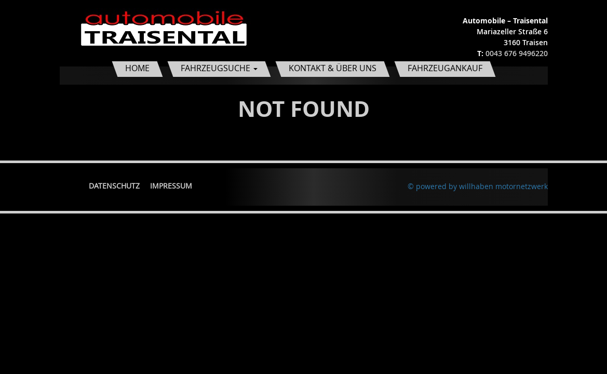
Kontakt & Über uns (332, 68)
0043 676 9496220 (516, 53)
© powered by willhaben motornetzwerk (478, 186)
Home (137, 68)
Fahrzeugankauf (445, 68)
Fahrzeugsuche (219, 68)
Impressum (171, 186)
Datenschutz (114, 186)
